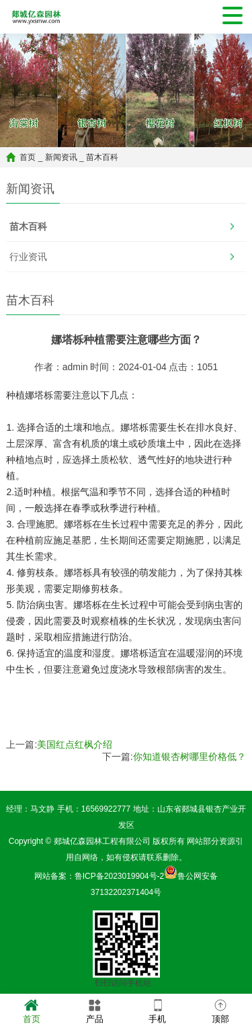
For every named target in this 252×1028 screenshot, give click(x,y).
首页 (27, 157)
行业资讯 (28, 256)
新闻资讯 (61, 157)
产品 (94, 1010)
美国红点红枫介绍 (74, 744)
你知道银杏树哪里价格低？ (189, 756)
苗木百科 (102, 157)
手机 (157, 1010)
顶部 (220, 1010)
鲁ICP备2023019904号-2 (119, 876)
